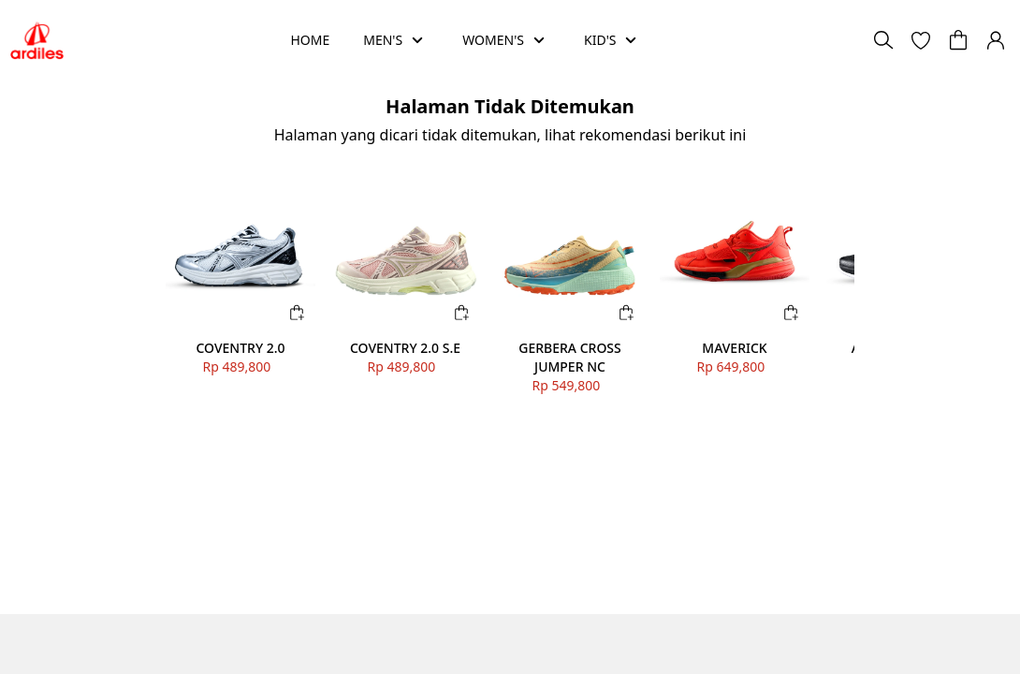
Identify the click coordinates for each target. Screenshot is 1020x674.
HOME (309, 40)
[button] (921, 40)
